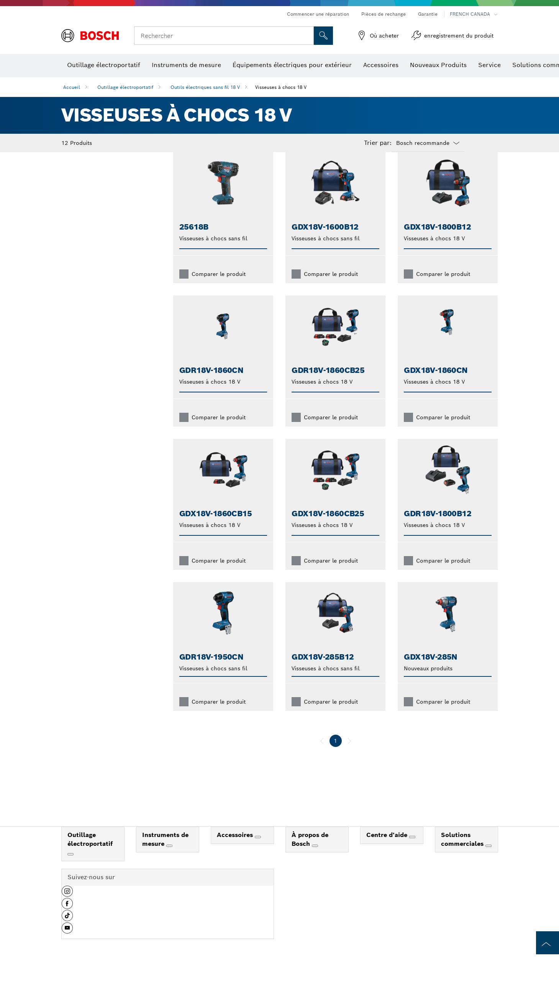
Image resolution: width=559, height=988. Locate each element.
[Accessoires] (258, 849)
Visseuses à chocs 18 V (281, 87)
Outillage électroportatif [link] (90, 851)
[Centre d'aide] (412, 849)
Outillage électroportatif (125, 87)
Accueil (71, 87)
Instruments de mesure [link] (165, 851)
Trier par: (378, 143)
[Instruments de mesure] (169, 858)
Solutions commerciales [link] (463, 851)
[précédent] (322, 753)
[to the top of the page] (547, 942)
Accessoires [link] (236, 847)
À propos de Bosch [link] (310, 851)
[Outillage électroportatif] (70, 866)
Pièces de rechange (383, 14)
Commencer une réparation (318, 14)
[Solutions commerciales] (488, 858)
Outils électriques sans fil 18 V (205, 87)
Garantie (428, 14)
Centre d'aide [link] (387, 847)
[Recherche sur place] (323, 35)
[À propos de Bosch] (315, 858)
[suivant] (349, 753)
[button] (67, 906)
